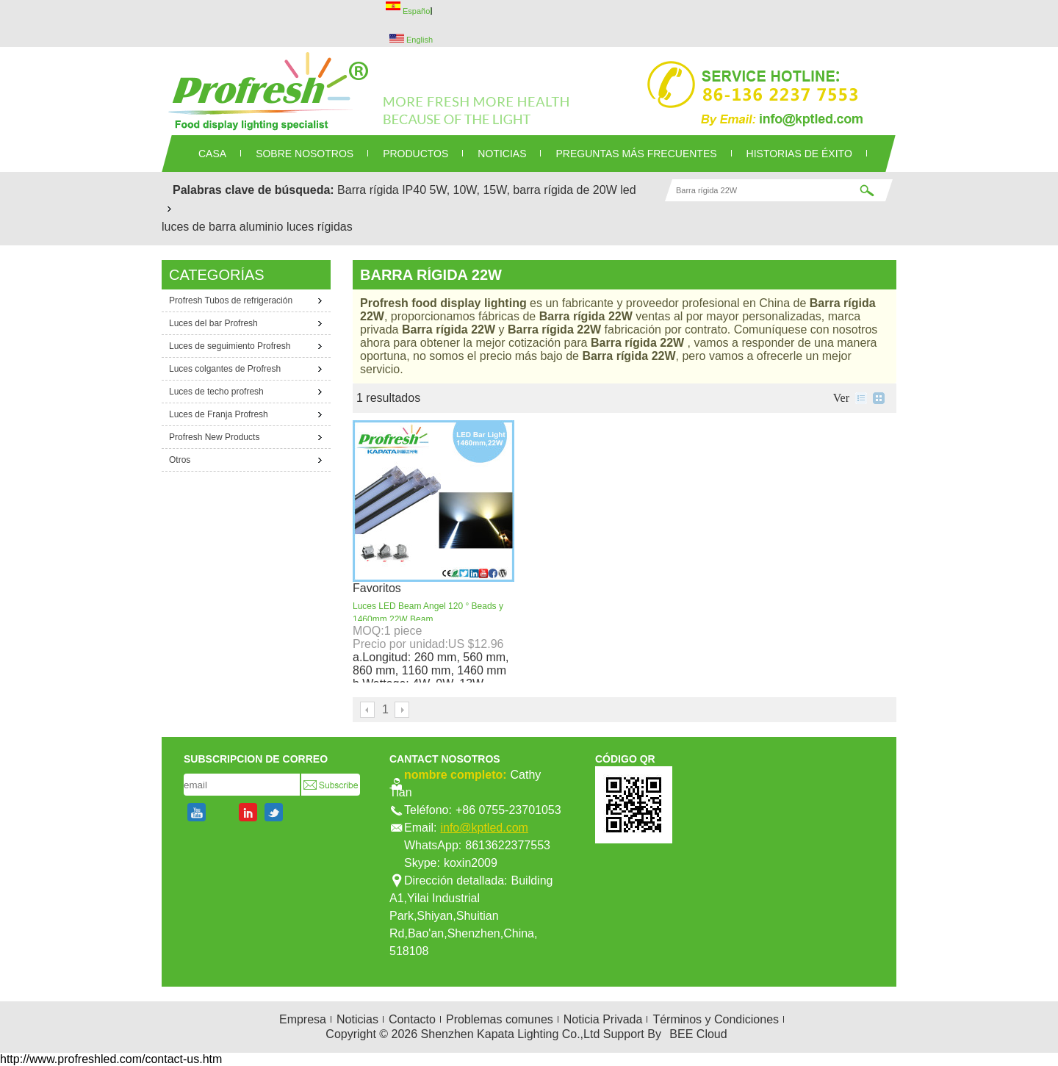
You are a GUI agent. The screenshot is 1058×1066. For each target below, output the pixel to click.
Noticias (357, 1019)
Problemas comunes (499, 1019)
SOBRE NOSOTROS (304, 153)
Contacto (412, 1019)
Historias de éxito (799, 153)
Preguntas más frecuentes (635, 153)
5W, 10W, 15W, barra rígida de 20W (523, 190)
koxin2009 (470, 863)
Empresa (302, 1019)
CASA (212, 153)
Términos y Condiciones (715, 1019)
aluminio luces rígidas (296, 226)
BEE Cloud (698, 1034)
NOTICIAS (502, 153)
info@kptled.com (484, 827)
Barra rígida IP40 (381, 190)
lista (861, 398)
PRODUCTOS (415, 153)
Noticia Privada (603, 1019)
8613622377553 (507, 845)
